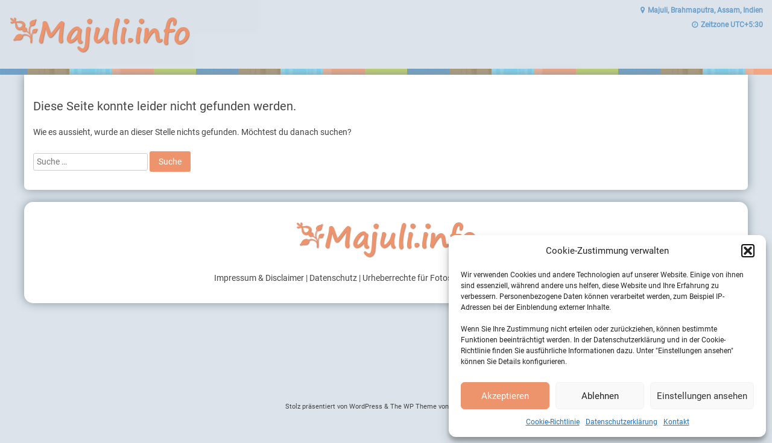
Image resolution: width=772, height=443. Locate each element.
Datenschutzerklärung (621, 422)
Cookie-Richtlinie (553, 422)
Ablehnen (600, 396)
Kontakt (676, 422)
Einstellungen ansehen (702, 396)
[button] (748, 251)
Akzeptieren (505, 396)
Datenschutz (333, 278)
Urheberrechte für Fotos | (409, 278)
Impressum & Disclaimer (259, 278)
